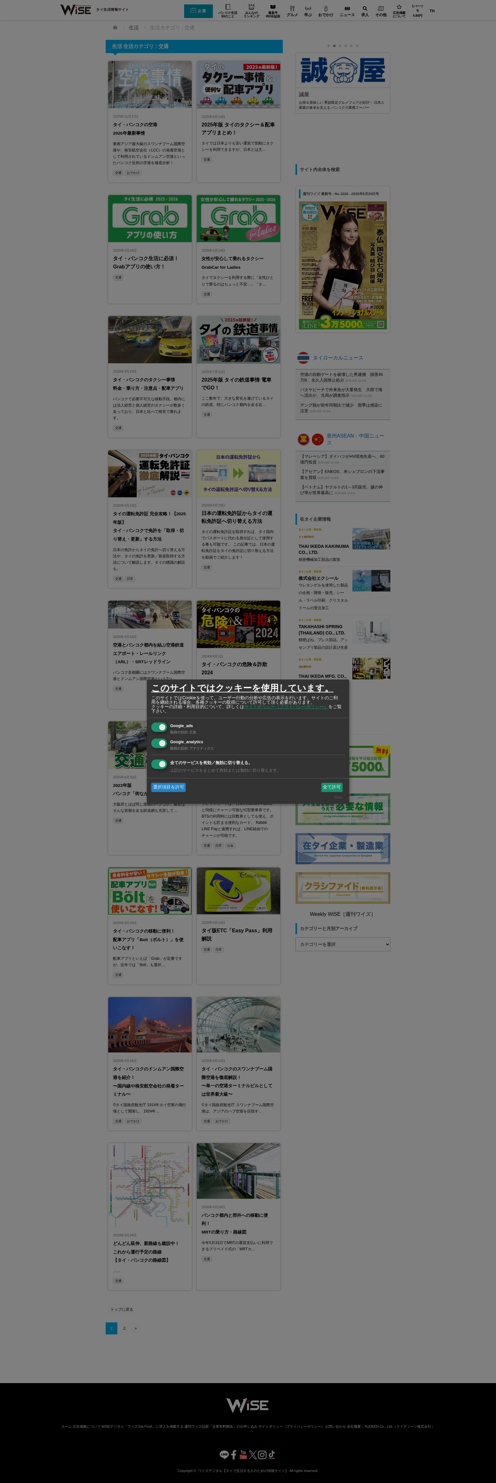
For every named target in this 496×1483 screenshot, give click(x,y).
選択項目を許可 (168, 787)
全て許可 (332, 787)
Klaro (338, 797)
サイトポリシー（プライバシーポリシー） (286, 706)
